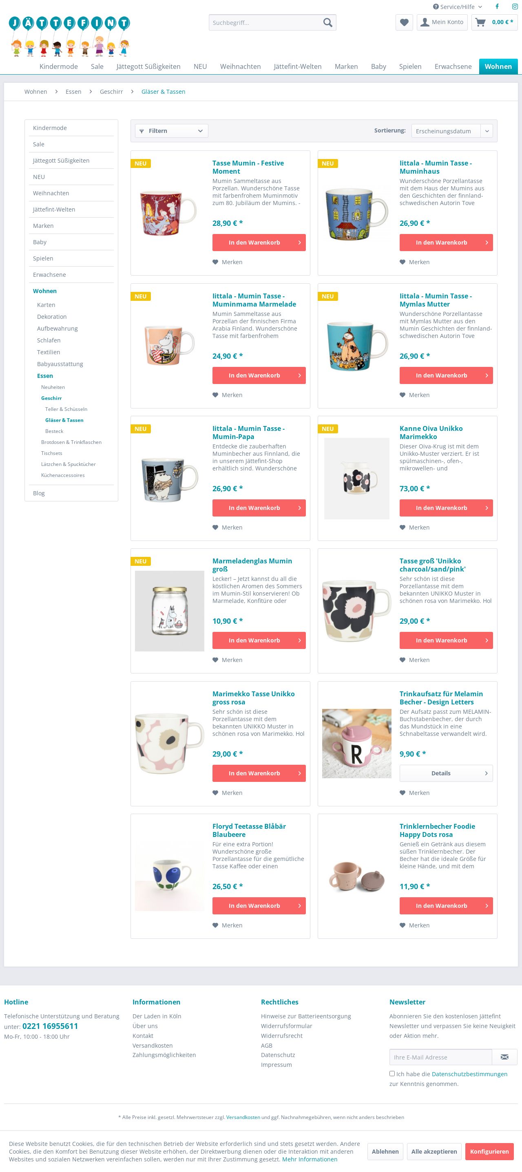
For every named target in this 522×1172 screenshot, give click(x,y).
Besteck (54, 431)
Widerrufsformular (286, 1026)
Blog (39, 493)
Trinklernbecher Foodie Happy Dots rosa (437, 830)
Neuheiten (53, 387)
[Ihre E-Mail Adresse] (440, 1057)
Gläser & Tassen (64, 420)
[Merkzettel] (404, 22)
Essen (45, 376)
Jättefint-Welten (54, 209)
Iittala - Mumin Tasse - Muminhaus (436, 167)
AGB (266, 1045)
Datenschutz (278, 1055)
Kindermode (50, 128)
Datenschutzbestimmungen (470, 1074)
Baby (39, 242)
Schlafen (49, 340)
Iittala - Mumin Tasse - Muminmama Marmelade (254, 300)
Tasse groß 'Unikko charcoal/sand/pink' (433, 565)
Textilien (48, 352)
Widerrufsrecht (282, 1036)
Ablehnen (385, 1151)
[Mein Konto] (442, 22)
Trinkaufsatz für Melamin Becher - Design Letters (441, 698)
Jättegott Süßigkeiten (61, 160)
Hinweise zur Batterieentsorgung (306, 1016)
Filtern (153, 131)
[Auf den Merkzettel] (227, 262)
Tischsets (51, 453)
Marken (43, 226)
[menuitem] (272, 26)
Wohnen (45, 291)
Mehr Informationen (310, 1159)
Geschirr (51, 398)
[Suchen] (327, 22)
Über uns (145, 1026)
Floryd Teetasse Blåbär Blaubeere (249, 830)
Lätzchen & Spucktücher (68, 464)
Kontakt (143, 1036)
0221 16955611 (50, 1026)
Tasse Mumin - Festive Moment (248, 167)
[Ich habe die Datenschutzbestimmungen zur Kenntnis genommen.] (392, 1073)
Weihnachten (51, 193)
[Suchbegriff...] (272, 22)
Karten (46, 305)
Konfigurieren (489, 1151)
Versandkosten (153, 1045)
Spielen (43, 258)
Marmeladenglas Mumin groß (252, 565)
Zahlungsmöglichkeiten (164, 1055)
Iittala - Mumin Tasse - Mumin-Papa (248, 432)
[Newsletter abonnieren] (505, 1057)
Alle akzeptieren (434, 1151)
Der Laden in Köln (157, 1016)
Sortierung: (390, 130)
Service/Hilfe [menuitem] (454, 7)
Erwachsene (49, 274)
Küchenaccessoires (63, 475)
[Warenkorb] (494, 22)
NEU (39, 177)
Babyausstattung (60, 364)
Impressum (276, 1064)
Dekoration (52, 316)
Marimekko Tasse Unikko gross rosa (253, 698)
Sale (38, 144)
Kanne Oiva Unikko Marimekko (431, 432)
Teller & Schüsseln (66, 409)
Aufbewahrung (57, 328)
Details (459, 772)
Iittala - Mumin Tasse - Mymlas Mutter (436, 300)
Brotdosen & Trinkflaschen (71, 442)
